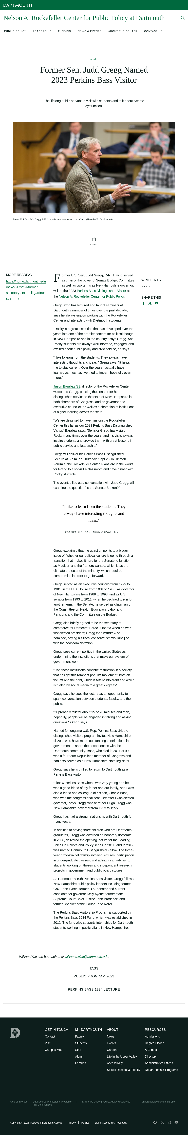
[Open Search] (183, 18)
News (110, 1036)
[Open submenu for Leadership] (42, 32)
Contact (50, 1036)
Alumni (79, 1056)
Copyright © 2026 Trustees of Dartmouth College (36, 1122)
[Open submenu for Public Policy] (15, 32)
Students (81, 1043)
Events (111, 1043)
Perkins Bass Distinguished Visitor (101, 291)
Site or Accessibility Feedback (110, 1122)
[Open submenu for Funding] (64, 32)
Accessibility (115, 1063)
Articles (94, 59)
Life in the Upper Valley (122, 1056)
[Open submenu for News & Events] (90, 32)
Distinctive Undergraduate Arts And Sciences (106, 1101)
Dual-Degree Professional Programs (52, 1101)
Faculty (80, 1036)
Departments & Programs (161, 1070)
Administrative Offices (159, 1063)
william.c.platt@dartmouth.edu (86, 957)
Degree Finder (154, 1043)
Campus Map (53, 1049)
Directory (151, 1056)
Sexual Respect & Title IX (123, 1070)
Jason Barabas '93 (66, 386)
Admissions (152, 1036)
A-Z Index (151, 1049)
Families (80, 1063)
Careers (112, 1049)
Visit (47, 1043)
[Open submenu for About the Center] (122, 32)
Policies (85, 1122)
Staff (78, 1049)
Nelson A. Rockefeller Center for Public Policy (91, 296)
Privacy (72, 1122)
